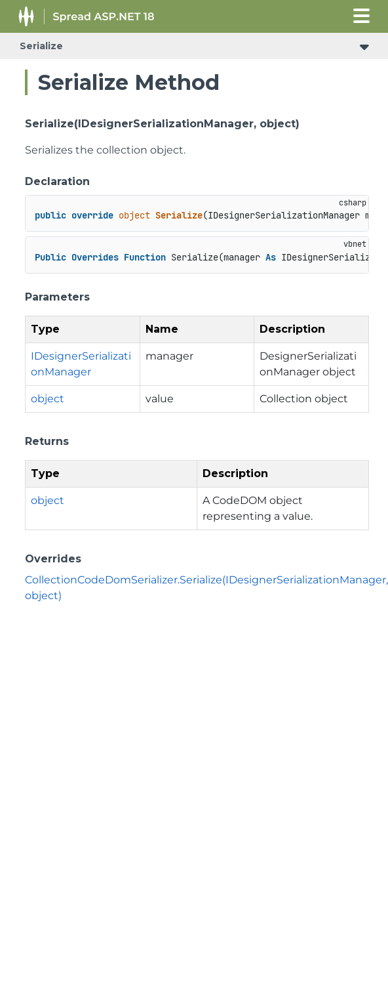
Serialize (41, 46)
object (47, 398)
